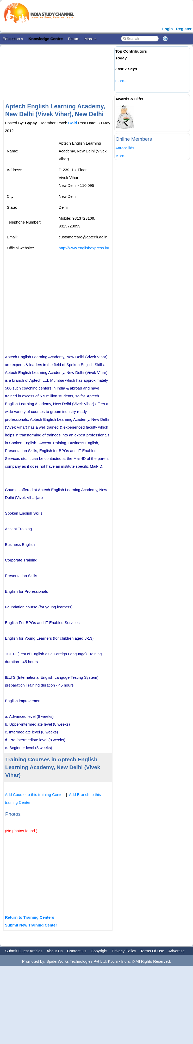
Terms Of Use (152, 951)
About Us (55, 951)
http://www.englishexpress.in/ (84, 248)
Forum (73, 38)
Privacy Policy (124, 951)
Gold (72, 123)
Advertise (176, 951)
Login (167, 29)
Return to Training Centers (29, 917)
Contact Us (76, 951)
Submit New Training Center (31, 925)
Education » (13, 38)
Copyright (99, 951)
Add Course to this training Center (34, 794)
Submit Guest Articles (23, 951)
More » (90, 38)
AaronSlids (124, 148)
